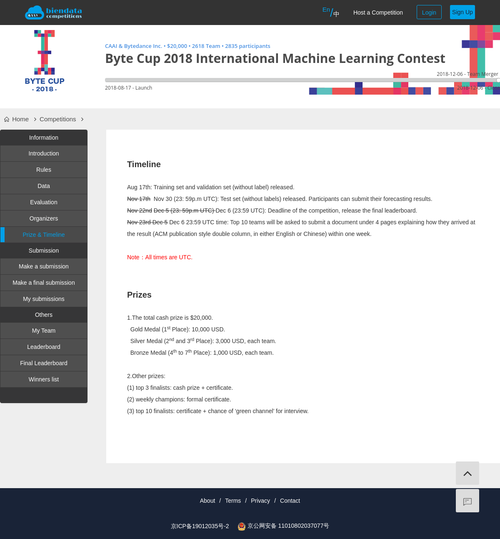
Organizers (44, 218)
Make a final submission (43, 282)
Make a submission (44, 266)
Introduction (43, 153)
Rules (43, 169)
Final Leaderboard (44, 363)
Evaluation (43, 202)
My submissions (44, 299)
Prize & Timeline (32, 234)
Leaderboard (43, 346)
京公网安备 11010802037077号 (289, 525)
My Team (44, 330)
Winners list (44, 379)
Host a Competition (378, 12)
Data (44, 186)
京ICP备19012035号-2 (200, 526)
